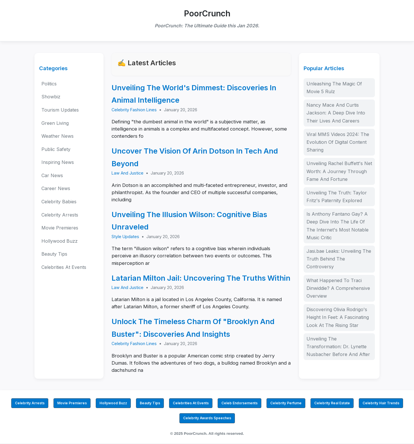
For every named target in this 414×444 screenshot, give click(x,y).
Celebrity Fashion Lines (134, 109)
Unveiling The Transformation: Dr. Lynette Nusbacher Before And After (338, 346)
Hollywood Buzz (59, 241)
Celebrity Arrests (59, 215)
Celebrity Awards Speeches (207, 418)
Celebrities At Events (63, 267)
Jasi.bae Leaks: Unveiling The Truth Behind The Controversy (338, 258)
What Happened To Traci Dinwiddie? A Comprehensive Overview (338, 288)
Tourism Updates (60, 110)
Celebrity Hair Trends (381, 403)
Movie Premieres (59, 228)
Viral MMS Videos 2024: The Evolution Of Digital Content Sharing (337, 142)
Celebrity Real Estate (332, 403)
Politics (49, 84)
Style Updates (125, 236)
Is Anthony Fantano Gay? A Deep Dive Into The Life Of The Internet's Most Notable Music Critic (337, 225)
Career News (55, 188)
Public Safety (55, 149)
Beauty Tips (54, 254)
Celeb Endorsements (239, 403)
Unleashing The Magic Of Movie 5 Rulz (334, 87)
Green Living (55, 123)
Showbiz (50, 96)
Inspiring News (57, 162)
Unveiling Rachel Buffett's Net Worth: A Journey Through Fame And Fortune (339, 171)
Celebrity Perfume (286, 403)
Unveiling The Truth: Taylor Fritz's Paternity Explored (336, 196)
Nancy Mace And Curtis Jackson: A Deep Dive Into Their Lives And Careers (335, 112)
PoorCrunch (207, 13)
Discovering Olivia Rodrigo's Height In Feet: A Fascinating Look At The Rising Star (337, 317)
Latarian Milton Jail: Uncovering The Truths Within (201, 277)
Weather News (57, 136)
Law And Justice (127, 173)
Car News (52, 175)
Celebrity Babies (58, 201)
